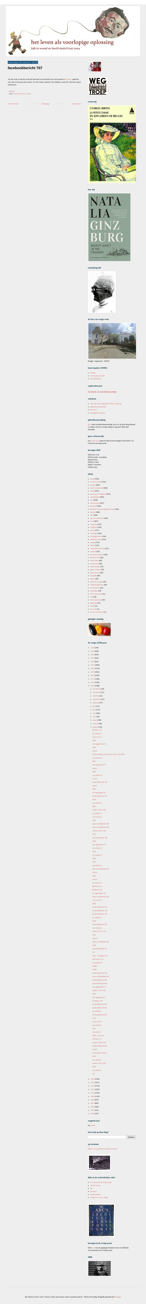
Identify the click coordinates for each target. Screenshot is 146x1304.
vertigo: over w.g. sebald (99, 1197)
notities (92, 512)
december (96, 689)
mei (94, 713)
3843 (94, 935)
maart (95, 720)
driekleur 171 (97, 1039)
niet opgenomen (96, 536)
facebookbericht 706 (99, 838)
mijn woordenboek (97, 518)
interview (93, 410)
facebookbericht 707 (99, 796)
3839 (94, 994)
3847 (94, 862)
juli (94, 706)
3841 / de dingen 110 (99, 956)
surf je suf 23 (97, 737)
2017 (93, 679)
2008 (93, 1100)
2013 (93, 1082)
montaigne (94, 591)
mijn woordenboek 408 (100, 827)
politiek (28, 94)
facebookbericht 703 (99, 914)
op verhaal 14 (97, 865)
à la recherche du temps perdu (101, 1182)
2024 (93, 655)
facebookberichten (19, 94)
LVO (92, 521)
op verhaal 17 (97, 813)
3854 (94, 799)
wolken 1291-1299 (99, 1063)
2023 (93, 658)
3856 (94, 772)
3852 (94, 820)
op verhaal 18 (97, 803)
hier (92, 1248)
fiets (91, 500)
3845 (94, 904)
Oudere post (76, 104)
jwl (91, 1188)
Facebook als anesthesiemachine (102, 392)
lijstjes (92, 579)
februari (96, 724)
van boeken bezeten (97, 548)
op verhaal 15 (97, 855)
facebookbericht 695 (99, 1015)
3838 (94, 1018)
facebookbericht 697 (99, 1004)
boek (92, 479)
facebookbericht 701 (99, 949)
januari (95, 727)
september (97, 699)
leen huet (93, 1191)
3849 (94, 851)
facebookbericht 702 (99, 924)
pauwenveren (95, 573)
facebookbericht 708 (99, 782)
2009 (93, 1096)
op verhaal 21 (97, 734)
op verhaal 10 (97, 963)
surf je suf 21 (97, 900)
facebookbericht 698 (99, 983)
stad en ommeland (96, 488)
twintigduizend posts (97, 413)
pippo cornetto (95, 570)
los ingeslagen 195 (99, 793)
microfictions (95, 588)
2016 (93, 682)
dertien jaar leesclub (97, 376)
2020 (93, 668)
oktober (96, 696)
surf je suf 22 (97, 817)
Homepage (45, 104)
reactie (94, 751)
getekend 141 (97, 886)
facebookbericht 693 (99, 1053)
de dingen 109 (97, 1001)
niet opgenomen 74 (99, 845)
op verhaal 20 (97, 758)
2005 (93, 1110)
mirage (92, 542)
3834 (94, 1067)
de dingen (93, 533)
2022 (93, 662)
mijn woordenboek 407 (100, 869)
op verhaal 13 (97, 883)
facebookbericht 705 (99, 907)
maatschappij (95, 503)
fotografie (93, 527)
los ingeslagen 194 (99, 893)
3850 (94, 841)
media (92, 491)
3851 (94, 834)
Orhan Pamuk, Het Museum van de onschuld (108, 754)
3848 (94, 858)
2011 (93, 1089)
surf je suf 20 (97, 1022)
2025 (93, 651)
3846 (94, 876)
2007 (93, 1103)
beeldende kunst (96, 539)
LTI (91, 597)
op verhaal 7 (96, 1032)
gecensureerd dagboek (98, 494)
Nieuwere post (13, 104)
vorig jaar (93, 524)
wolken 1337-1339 (99, 931)
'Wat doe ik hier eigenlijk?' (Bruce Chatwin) (106, 404)
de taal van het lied (97, 612)
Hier (89, 424)
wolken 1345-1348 (99, 810)
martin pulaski (95, 1194)
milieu (92, 545)
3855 (94, 789)
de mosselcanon (95, 600)
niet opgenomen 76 (99, 744)
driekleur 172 (97, 730)
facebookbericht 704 (99, 911)
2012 (93, 1086)
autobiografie (95, 497)
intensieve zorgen (96, 582)
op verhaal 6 (96, 1060)
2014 (93, 1079)
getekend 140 (97, 890)
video (92, 606)
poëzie (92, 530)
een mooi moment (96, 555)
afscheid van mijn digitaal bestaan (102, 509)
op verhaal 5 (96, 1070)
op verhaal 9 (96, 1011)
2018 (93, 675)
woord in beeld (95, 482)
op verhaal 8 (96, 1025)
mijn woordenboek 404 (100, 976)
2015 (93, 686)
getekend (93, 506)
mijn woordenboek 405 (100, 942)
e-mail (93, 1125)
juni (94, 710)
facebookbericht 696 (99, 1008)
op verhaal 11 (97, 928)
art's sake (93, 609)
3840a (94, 969)
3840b (94, 966)
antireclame (94, 560)
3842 (94, 945)
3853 (94, 806)
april (95, 717)
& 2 (93, 1074)
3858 (94, 747)
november (96, 692)
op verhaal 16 (97, 848)
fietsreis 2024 (95, 558)
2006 (93, 1107)
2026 (93, 648)
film (91, 515)
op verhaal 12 (97, 918)
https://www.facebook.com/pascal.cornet (102, 1149)
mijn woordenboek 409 (100, 824)
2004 (93, 1114)
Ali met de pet (95, 1185)
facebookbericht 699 (99, 980)
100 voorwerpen (96, 594)
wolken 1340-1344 (99, 831)
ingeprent (93, 603)
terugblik (93, 576)
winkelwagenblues (96, 585)
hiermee (68, 79)
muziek (92, 551)
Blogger (118, 1297)
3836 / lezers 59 (98, 1036)
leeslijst (93, 373)
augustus (96, 703)
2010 (93, 1093)
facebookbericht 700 (99, 973)
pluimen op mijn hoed (98, 407)
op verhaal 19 (97, 775)
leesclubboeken (95, 379)
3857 (94, 761)
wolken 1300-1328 (99, 1042)
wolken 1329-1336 (99, 990)
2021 (93, 665)
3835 (94, 1056)
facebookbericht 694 (99, 1046)
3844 (94, 921)
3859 (94, 740)
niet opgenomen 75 (99, 765)
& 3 (93, 952)
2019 (93, 672)
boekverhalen (95, 567)
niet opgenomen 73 (99, 987)
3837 (94, 1029)
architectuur (94, 564)
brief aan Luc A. (98, 959)
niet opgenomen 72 (99, 997)
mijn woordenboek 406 (100, 897)
